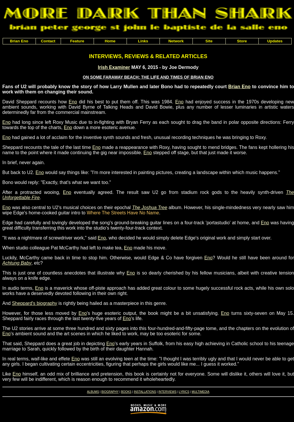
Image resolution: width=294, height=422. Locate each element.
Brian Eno (239, 86)
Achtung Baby (17, 263)
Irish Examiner (114, 67)
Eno (73, 101)
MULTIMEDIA (200, 391)
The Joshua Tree (149, 207)
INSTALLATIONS (145, 391)
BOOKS (126, 391)
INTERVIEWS (167, 391)
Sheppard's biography (34, 303)
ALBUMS (93, 391)
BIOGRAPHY (109, 391)
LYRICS (184, 391)
